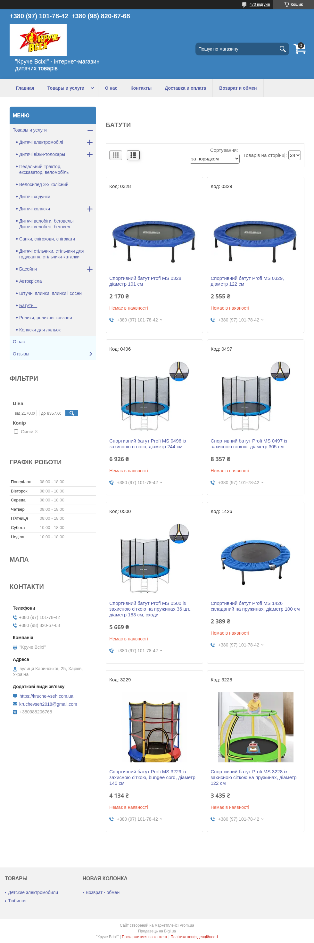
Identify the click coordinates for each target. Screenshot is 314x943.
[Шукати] (282, 49)
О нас (111, 88)
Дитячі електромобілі (41, 142)
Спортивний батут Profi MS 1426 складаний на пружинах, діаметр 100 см (255, 606)
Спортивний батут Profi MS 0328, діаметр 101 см (146, 281)
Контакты (141, 88)
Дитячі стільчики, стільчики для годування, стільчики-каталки (51, 253)
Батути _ (28, 305)
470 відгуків (260, 4)
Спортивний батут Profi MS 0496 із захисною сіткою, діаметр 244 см (147, 443)
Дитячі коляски (34, 208)
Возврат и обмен (238, 88)
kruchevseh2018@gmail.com (48, 704)
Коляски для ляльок (40, 329)
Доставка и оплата (185, 88)
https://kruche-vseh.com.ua (46, 696)
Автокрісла (30, 281)
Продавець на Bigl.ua (157, 931)
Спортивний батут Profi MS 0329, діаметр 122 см (247, 281)
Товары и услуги (65, 88)
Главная (25, 88)
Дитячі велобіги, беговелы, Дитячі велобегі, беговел (47, 223)
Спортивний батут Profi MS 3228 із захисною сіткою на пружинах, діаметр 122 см (253, 777)
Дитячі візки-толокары (42, 154)
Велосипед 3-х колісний (43, 184)
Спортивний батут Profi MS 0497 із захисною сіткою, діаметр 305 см (249, 443)
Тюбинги (17, 900)
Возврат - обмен (103, 892)
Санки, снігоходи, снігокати (47, 238)
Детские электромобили (33, 892)
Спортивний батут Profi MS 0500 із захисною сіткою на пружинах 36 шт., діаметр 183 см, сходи (150, 608)
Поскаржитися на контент (144, 937)
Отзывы (21, 353)
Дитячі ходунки (34, 196)
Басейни (28, 269)
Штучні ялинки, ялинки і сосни (50, 293)
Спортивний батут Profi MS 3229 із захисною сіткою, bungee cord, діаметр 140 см (152, 777)
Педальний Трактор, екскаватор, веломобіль (44, 169)
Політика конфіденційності (194, 937)
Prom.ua (187, 925)
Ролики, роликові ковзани (45, 317)
